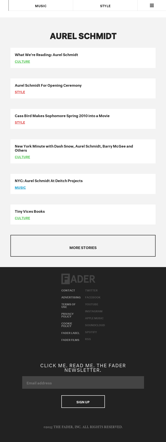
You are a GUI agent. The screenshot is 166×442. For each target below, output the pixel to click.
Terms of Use (68, 305)
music (20, 187)
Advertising (71, 297)
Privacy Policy (67, 314)
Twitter (91, 290)
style (20, 91)
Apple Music (94, 318)
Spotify (91, 331)
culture (22, 61)
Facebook (93, 297)
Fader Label (70, 332)
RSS (88, 338)
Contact (68, 290)
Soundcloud (95, 324)
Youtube (91, 304)
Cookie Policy (66, 324)
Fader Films (70, 339)
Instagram (93, 311)
